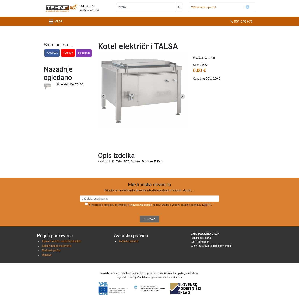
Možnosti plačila (51, 250)
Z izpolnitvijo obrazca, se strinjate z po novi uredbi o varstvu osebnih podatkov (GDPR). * (151, 205)
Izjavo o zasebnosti (141, 205)
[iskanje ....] (146, 7)
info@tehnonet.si (89, 10)
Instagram (84, 53)
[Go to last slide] (103, 96)
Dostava (46, 255)
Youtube (68, 53)
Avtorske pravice (128, 241)
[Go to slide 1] (143, 143)
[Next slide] (182, 96)
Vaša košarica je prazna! (203, 7)
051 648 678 (87, 6)
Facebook (52, 53)
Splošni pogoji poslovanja (57, 246)
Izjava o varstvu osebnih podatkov (61, 241)
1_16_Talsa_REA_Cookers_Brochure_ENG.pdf (136, 161)
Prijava (149, 219)
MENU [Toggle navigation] (56, 21)
